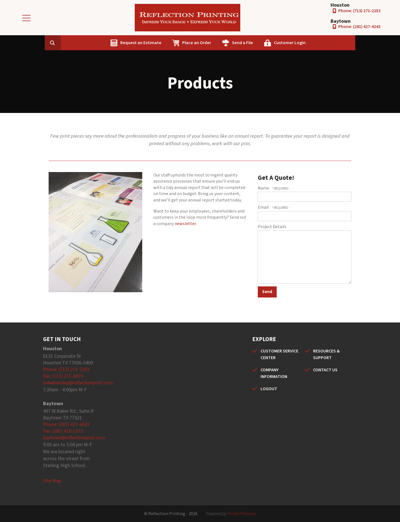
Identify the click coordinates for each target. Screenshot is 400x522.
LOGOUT (269, 389)
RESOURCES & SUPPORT (326, 354)
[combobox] (88, 42)
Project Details (272, 227)
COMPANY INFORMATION (274, 373)
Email (264, 207)
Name (264, 188)
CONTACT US (325, 370)
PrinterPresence (242, 514)
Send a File (269, 43)
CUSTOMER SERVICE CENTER (279, 354)
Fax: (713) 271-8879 (63, 376)
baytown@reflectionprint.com (74, 437)
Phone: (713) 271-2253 (359, 11)
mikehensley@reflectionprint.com (78, 382)
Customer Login (317, 43)
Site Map (52, 480)
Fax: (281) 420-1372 (63, 431)
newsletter (185, 224)
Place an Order (223, 43)
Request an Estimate (168, 43)
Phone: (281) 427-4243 (359, 27)
